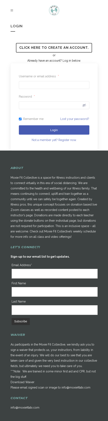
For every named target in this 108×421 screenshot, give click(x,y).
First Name (19, 283)
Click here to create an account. (54, 48)
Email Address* (22, 265)
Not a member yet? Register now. (54, 140)
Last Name (19, 301)
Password (27, 96)
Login (54, 130)
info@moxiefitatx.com (76, 387)
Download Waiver (22, 382)
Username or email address (39, 76)
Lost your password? (74, 119)
